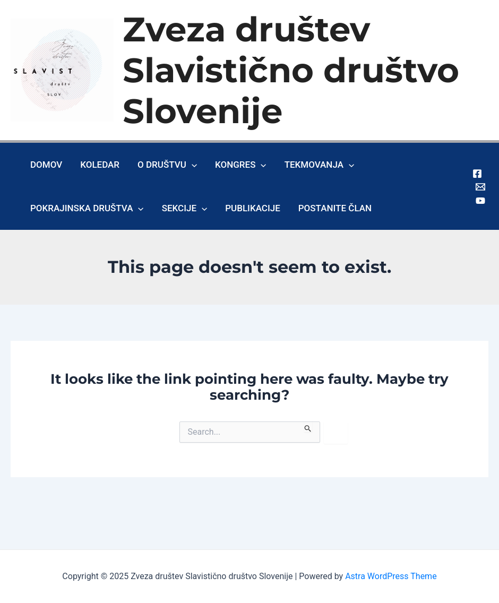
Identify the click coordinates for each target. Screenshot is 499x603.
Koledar (99, 164)
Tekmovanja (320, 164)
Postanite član (335, 208)
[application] (191, 164)
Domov (46, 164)
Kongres (240, 164)
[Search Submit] (308, 426)
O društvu (167, 164)
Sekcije (185, 208)
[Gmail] (480, 187)
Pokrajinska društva (87, 208)
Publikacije (252, 208)
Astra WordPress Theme (390, 576)
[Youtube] (480, 200)
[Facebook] (477, 173)
